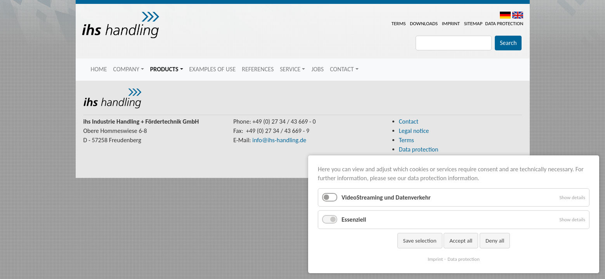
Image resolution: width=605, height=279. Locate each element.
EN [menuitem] (517, 15)
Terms (399, 23)
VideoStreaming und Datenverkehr (386, 197)
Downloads (424, 23)
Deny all (494, 240)
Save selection (420, 240)
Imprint (451, 23)
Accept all (460, 240)
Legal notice (414, 130)
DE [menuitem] (505, 15)
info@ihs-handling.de (279, 140)
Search (508, 42)
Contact (408, 121)
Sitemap (473, 23)
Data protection (504, 23)
